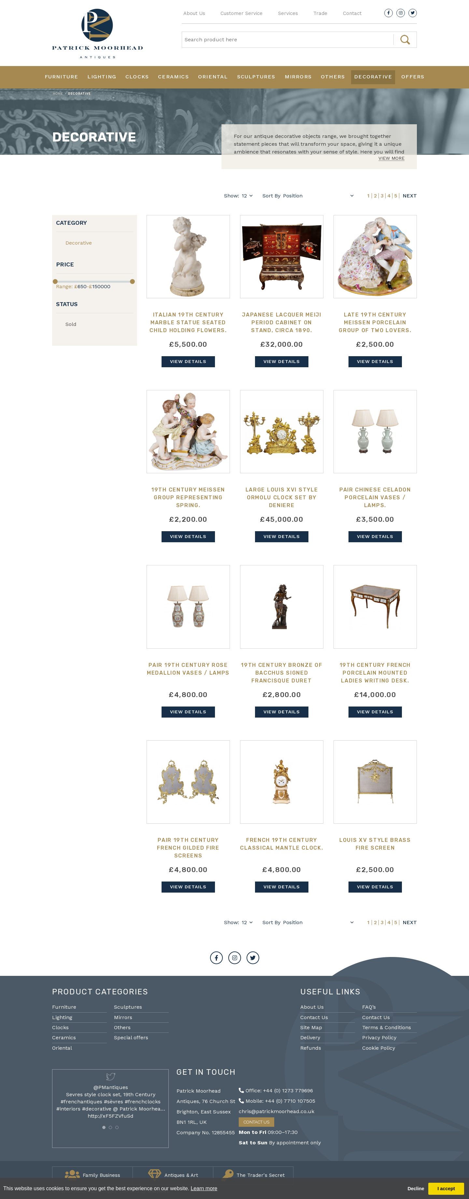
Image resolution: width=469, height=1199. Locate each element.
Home (58, 93)
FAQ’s (369, 1007)
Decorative (373, 77)
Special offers (131, 1037)
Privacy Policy (379, 1037)
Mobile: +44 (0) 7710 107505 (277, 1101)
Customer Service (241, 13)
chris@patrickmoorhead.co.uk (276, 1111)
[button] (104, 1127)
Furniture (61, 77)
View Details (188, 361)
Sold (71, 324)
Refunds (310, 1048)
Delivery (310, 1037)
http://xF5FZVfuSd (111, 1116)
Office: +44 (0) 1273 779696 (276, 1090)
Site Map (311, 1027)
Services (288, 13)
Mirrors (298, 77)
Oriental (213, 77)
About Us (194, 13)
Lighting (101, 77)
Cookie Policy (378, 1048)
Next (410, 195)
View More (391, 158)
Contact (352, 13)
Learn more (204, 1188)
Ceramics (173, 77)
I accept (446, 1188)
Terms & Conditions (386, 1027)
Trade (320, 13)
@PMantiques (110, 1087)
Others (333, 77)
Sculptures (256, 77)
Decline (415, 1188)
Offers (412, 77)
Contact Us (314, 1017)
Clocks (137, 77)
